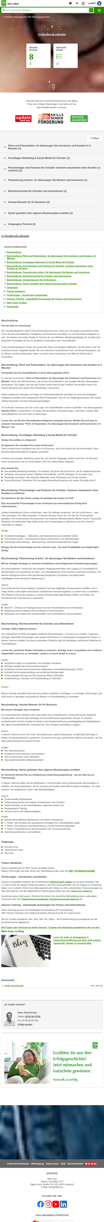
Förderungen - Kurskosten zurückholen (27, 295)
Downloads (12, 306)
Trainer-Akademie (16, 291)
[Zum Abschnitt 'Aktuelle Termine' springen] (38, 56)
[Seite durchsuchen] (47, 10)
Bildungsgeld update (61, 882)
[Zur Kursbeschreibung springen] (65, 56)
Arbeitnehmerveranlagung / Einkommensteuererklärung (50, 899)
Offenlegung (37, 1164)
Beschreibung (14, 252)
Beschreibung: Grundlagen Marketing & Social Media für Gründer (40, 262)
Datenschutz (52, 1164)
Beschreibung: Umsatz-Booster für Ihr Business (31, 280)
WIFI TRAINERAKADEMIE (82, 871)
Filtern (94, 138)
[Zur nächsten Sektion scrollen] (52, 87)
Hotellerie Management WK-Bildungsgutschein (27, 17)
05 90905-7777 (56, 1182)
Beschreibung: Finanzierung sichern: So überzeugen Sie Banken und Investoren (48, 272)
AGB (63, 1164)
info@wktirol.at (56, 1187)
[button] (52, 147)
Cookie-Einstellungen (18, 1164)
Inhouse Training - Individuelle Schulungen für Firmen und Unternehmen (44, 299)
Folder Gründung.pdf (13, 986)
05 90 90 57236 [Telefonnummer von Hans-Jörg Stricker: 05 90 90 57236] (32, 1016)
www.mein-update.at (81, 891)
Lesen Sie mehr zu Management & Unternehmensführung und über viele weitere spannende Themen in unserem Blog (77, 940)
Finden (91, 10)
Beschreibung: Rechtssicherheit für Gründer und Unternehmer (39, 276)
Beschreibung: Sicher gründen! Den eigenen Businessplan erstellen (42, 284)
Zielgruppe (12, 287)
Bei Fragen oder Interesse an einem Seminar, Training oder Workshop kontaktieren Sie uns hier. (50, 927)
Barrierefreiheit (75, 1164)
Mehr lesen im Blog (17, 303)
